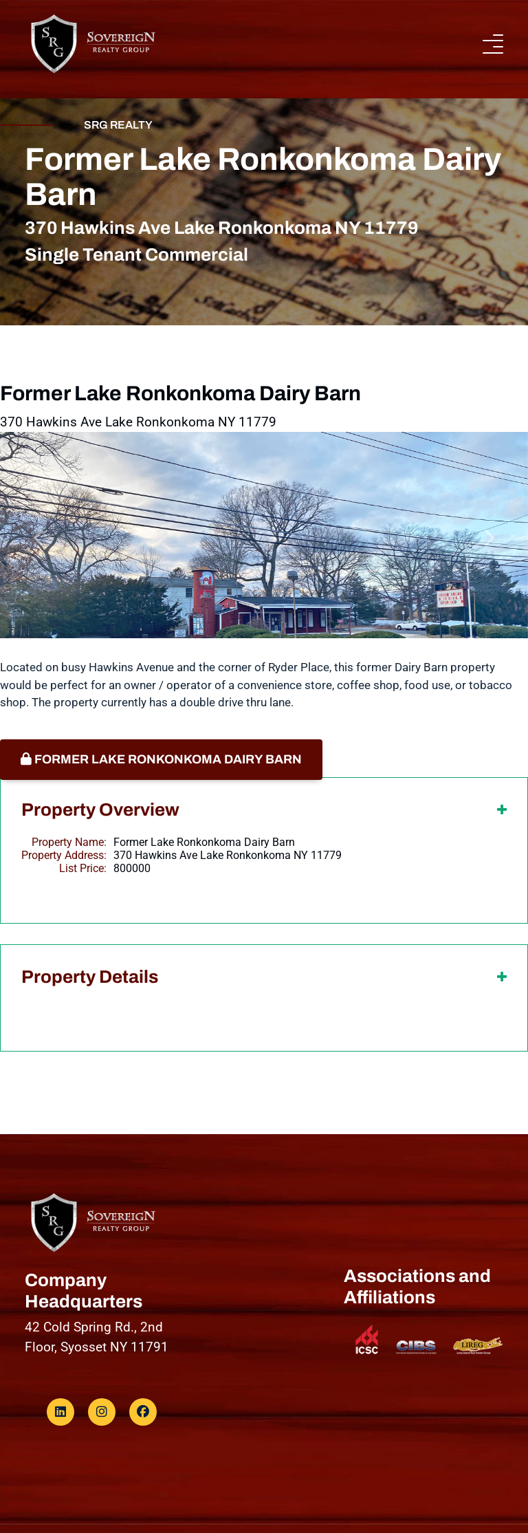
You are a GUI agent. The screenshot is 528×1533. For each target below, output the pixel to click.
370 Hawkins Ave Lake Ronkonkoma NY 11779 (227, 855)
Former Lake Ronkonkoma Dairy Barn (161, 759)
